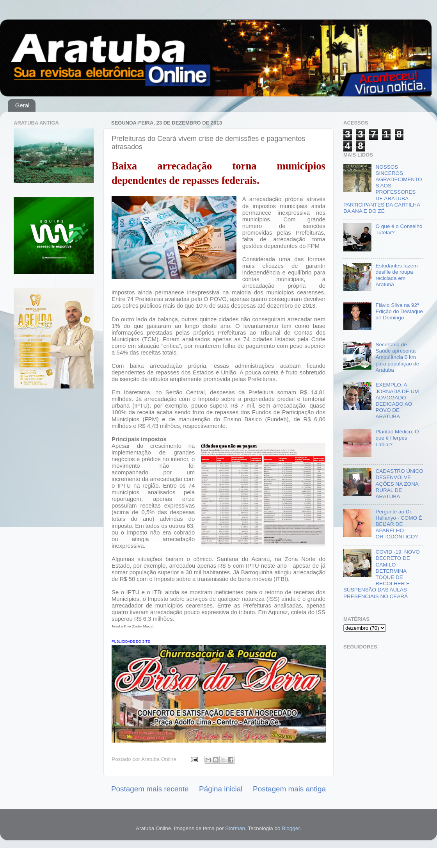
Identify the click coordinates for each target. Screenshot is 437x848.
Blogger (291, 828)
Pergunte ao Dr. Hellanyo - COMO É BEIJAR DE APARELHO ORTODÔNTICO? (398, 524)
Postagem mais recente (149, 789)
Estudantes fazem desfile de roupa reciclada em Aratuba (396, 275)
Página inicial (220, 789)
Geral (22, 105)
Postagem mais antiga (289, 789)
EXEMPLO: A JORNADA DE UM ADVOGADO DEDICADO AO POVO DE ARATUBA (397, 400)
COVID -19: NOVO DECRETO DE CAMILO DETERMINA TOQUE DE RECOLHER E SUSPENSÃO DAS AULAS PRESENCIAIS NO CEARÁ (381, 574)
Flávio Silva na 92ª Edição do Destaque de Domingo (399, 311)
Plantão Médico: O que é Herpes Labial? (397, 438)
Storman (235, 828)
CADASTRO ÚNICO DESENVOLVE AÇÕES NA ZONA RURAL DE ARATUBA (399, 483)
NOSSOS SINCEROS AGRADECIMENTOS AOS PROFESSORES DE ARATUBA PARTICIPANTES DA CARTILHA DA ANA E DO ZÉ (382, 189)
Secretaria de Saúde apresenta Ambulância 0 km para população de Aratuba (397, 357)
